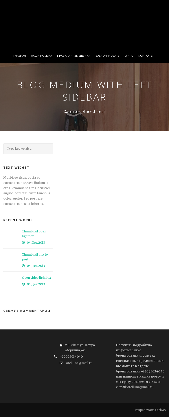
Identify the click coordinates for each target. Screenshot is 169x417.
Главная (19, 56)
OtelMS (160, 410)
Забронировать (107, 56)
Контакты (145, 56)
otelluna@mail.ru (79, 363)
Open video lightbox (36, 278)
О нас (129, 56)
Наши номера (41, 56)
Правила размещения (73, 56)
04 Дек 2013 (36, 243)
